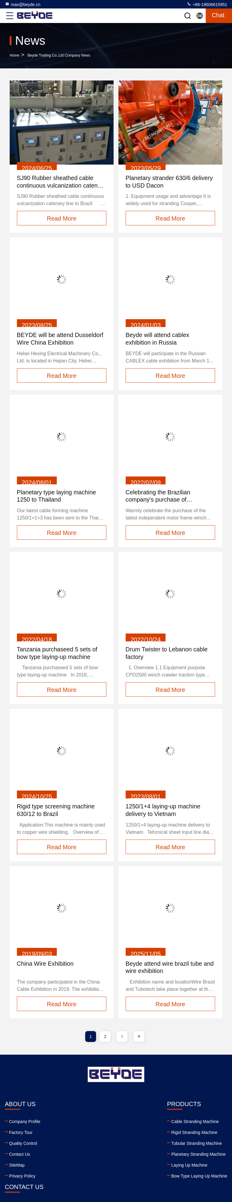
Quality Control (23, 1144)
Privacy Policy (22, 1177)
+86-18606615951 (207, 4)
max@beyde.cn (22, 4)
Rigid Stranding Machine (80, 1133)
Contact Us (19, 1155)
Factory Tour (21, 1133)
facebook (147, 1163)
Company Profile (24, 1122)
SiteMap (16, 1166)
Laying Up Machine (75, 1166)
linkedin (133, 1163)
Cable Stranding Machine (80, 1122)
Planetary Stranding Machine (84, 1155)
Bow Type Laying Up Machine (85, 1177)
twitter (160, 1163)
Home (14, 55)
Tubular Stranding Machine (82, 1144)
